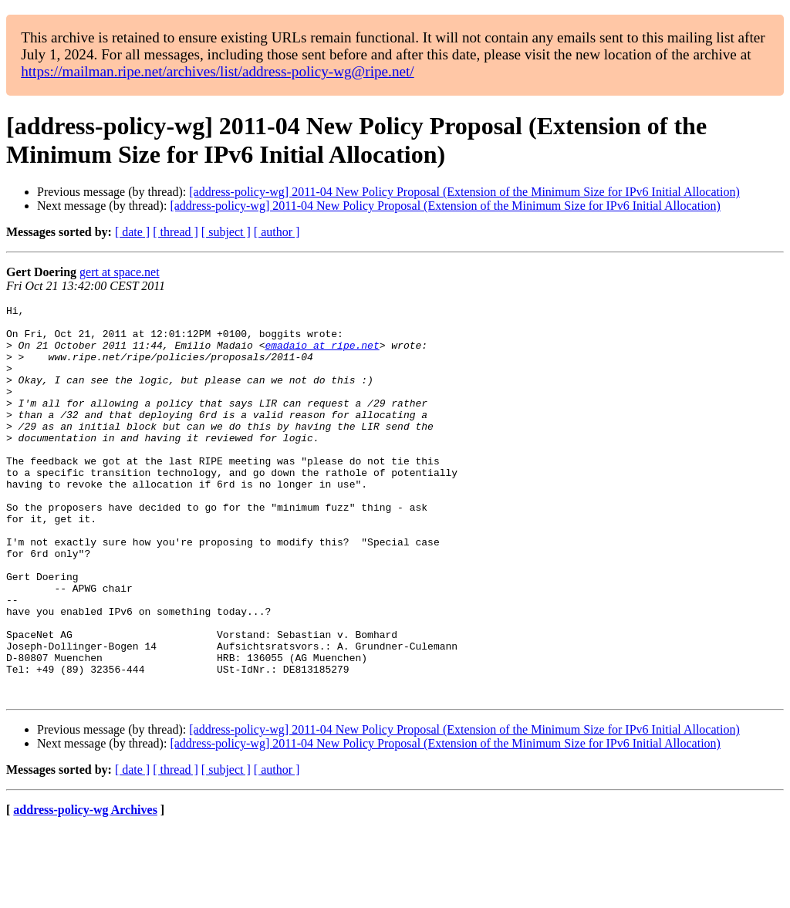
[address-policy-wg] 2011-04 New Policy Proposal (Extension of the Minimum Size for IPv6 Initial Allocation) (464, 191)
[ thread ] (175, 231)
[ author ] (277, 231)
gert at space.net (119, 271)
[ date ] (132, 231)
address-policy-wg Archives (85, 888)
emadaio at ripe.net (322, 354)
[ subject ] (226, 231)
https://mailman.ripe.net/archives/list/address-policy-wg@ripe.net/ (217, 71)
